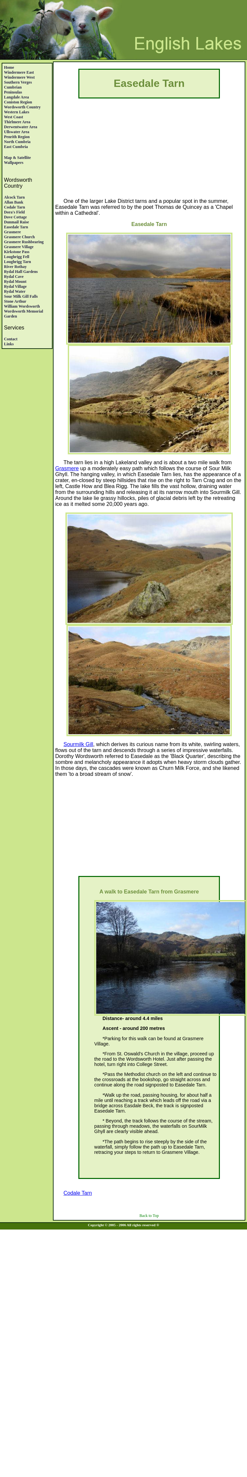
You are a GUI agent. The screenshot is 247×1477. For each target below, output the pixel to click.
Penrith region (17, 136)
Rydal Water (14, 291)
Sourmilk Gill (78, 744)
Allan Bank (13, 202)
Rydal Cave (13, 276)
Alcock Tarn (14, 197)
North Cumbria (17, 141)
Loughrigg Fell (16, 256)
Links (9, 344)
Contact (11, 339)
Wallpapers (13, 162)
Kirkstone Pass (16, 251)
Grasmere (12, 232)
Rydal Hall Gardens (21, 271)
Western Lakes (16, 112)
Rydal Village (15, 286)
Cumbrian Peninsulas (13, 90)
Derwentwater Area (20, 127)
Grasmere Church (19, 237)
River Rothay (15, 266)
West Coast (13, 117)
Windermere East (19, 72)
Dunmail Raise (16, 222)
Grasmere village (18, 247)
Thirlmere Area (17, 122)
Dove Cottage (15, 217)
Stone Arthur (15, 301)
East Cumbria (16, 146)
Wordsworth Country (22, 107)
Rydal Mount (15, 281)
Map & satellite (17, 157)
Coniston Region (18, 102)
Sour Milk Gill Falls (21, 296)
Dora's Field (14, 212)
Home (9, 67)
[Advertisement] (149, 151)
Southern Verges (18, 82)
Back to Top (149, 1215)
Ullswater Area (16, 132)
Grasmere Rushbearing (24, 242)
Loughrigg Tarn (17, 261)
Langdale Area (16, 97)
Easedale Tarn (16, 227)
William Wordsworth (22, 306)
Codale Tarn (14, 207)
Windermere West (19, 77)
